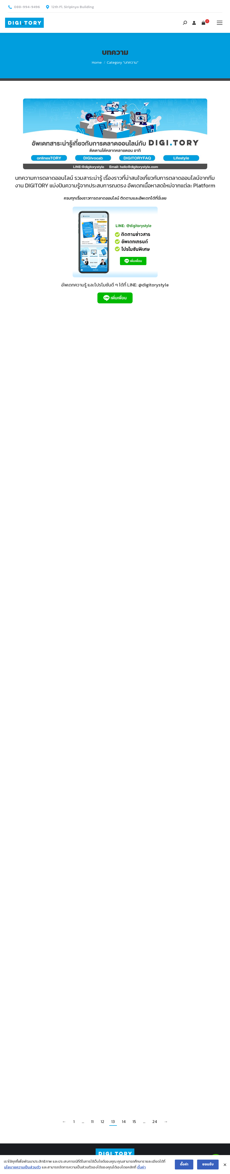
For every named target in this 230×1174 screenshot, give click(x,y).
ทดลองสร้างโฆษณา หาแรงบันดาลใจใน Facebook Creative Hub (55, 693)
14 (124, 1121)
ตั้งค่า (141, 1167)
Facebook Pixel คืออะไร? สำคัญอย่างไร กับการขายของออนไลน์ (165, 865)
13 (113, 1121)
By (75, 401)
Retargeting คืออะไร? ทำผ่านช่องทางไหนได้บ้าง (60, 542)
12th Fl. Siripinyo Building (72, 7)
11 (92, 1121)
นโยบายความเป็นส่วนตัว (22, 1167)
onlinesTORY (29, 401)
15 (134, 1121)
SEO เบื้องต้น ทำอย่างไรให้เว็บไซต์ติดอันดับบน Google (166, 707)
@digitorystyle (153, 284)
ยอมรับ (208, 1164)
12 (102, 1121)
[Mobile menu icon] (219, 22)
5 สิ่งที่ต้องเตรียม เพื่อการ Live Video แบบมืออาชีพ (166, 1023)
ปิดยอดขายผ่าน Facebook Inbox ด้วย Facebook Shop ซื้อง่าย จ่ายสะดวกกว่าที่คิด (165, 542)
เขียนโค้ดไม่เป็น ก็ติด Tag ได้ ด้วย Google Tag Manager (61, 391)
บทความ (46, 401)
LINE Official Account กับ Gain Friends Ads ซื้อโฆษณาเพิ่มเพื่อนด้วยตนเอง (62, 1002)
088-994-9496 (27, 7)
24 (154, 1121)
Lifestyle (131, 1033)
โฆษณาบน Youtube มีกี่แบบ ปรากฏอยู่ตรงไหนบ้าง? (62, 844)
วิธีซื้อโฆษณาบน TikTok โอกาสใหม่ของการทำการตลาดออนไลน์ (163, 391)
